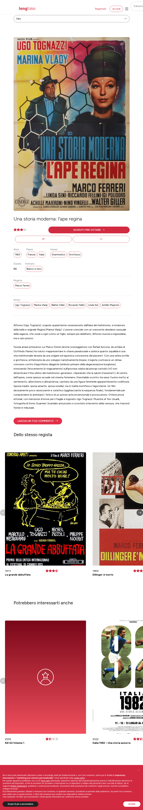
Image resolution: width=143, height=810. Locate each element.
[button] (89, 230)
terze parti (45, 781)
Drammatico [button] (58, 254)
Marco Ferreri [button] (22, 285)
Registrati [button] (100, 8)
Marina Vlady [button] (41, 305)
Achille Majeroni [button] (110, 305)
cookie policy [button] (79, 778)
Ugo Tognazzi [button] (22, 305)
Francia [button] (31, 254)
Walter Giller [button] (58, 305)
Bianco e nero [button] (34, 268)
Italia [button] (41, 254)
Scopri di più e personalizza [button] (20, 804)
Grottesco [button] (75, 254)
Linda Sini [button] (93, 305)
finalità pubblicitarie (18, 786)
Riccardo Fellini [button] (76, 305)
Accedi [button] (116, 8)
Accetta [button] (131, 804)
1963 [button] (17, 254)
